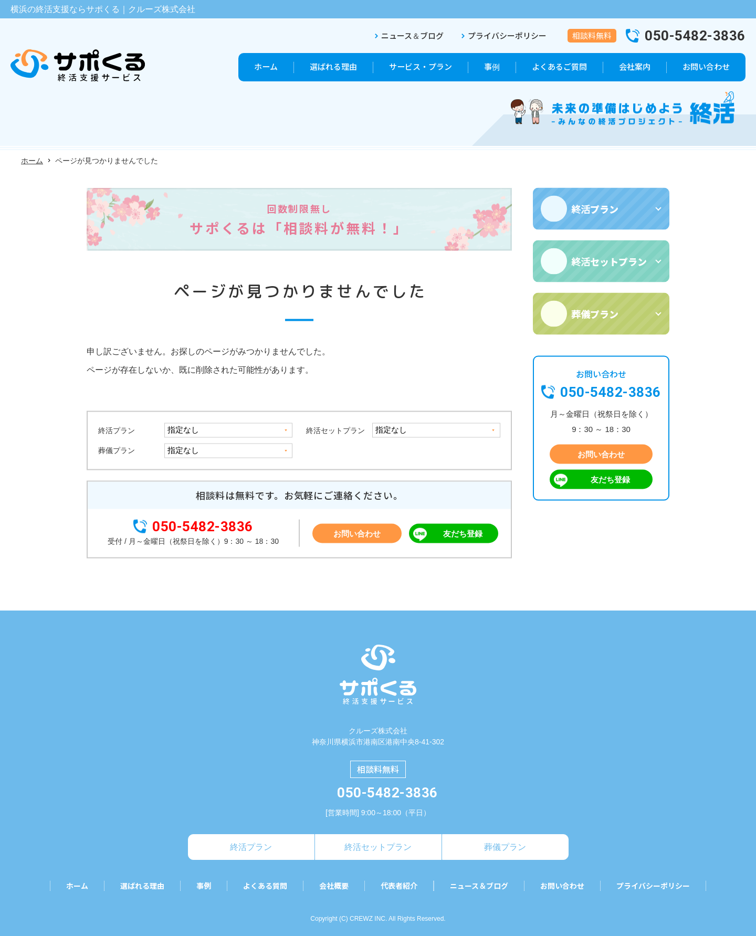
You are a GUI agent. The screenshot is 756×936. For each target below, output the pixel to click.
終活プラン (116, 430)
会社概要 (334, 886)
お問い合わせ (357, 533)
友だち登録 (462, 533)
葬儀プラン (116, 450)
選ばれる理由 (142, 886)
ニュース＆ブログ (412, 35)
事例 (203, 886)
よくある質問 (265, 886)
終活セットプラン (335, 430)
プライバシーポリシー (507, 35)
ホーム (32, 160)
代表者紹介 (399, 886)
